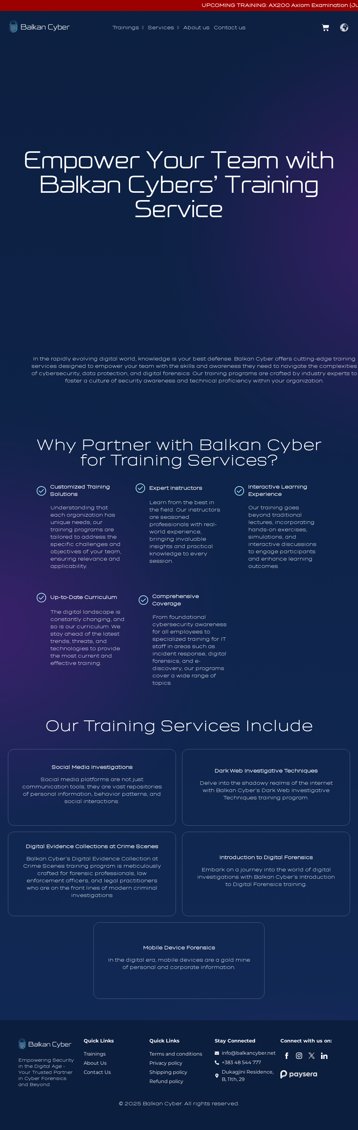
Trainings (128, 27)
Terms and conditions (175, 1054)
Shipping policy (168, 1072)
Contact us (230, 27)
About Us (95, 1063)
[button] (128, 28)
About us (196, 27)
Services (163, 27)
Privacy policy (165, 1063)
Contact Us (97, 1072)
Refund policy (166, 1081)
